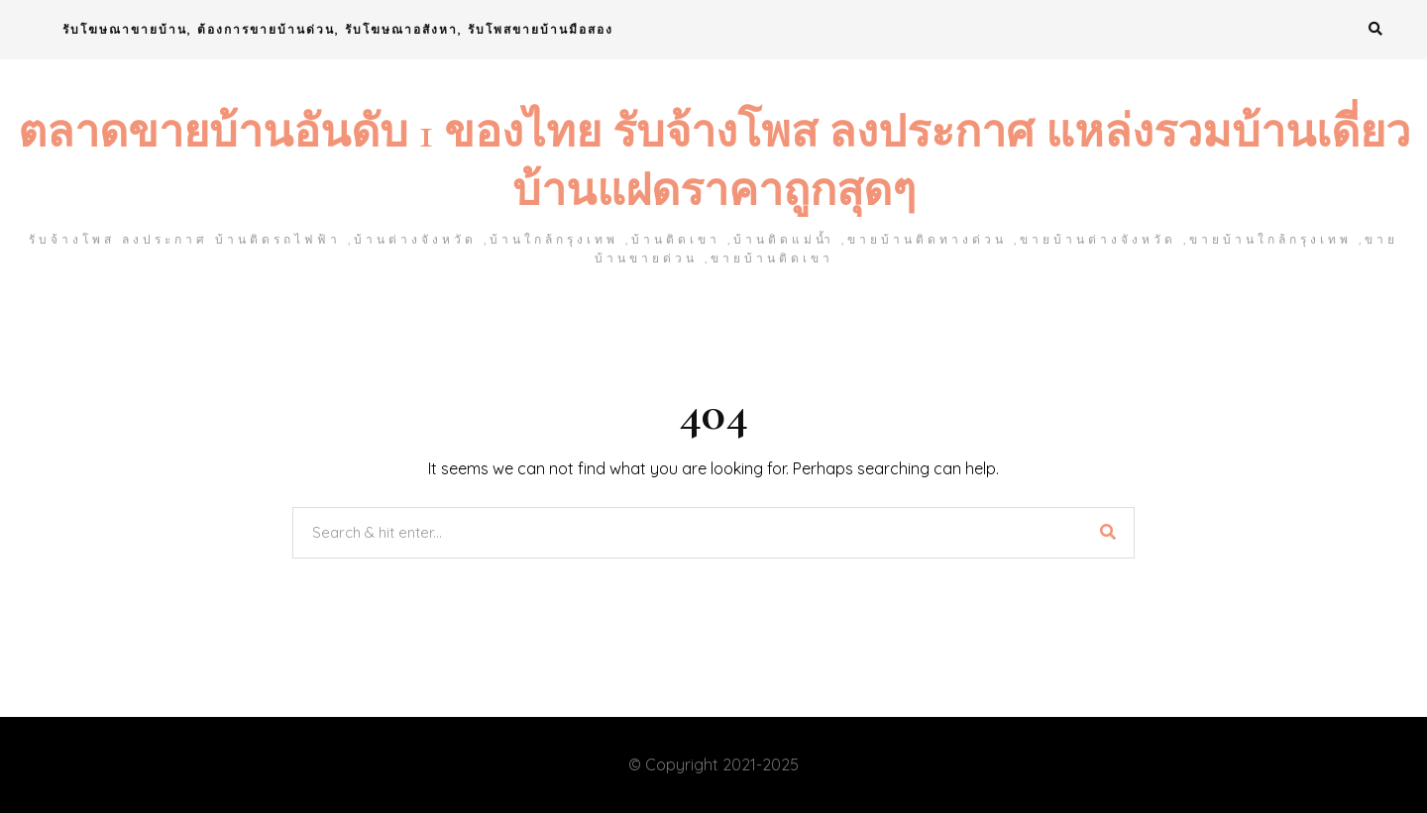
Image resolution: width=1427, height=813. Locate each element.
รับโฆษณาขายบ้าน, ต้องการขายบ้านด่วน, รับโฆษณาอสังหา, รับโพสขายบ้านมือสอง (337, 29)
